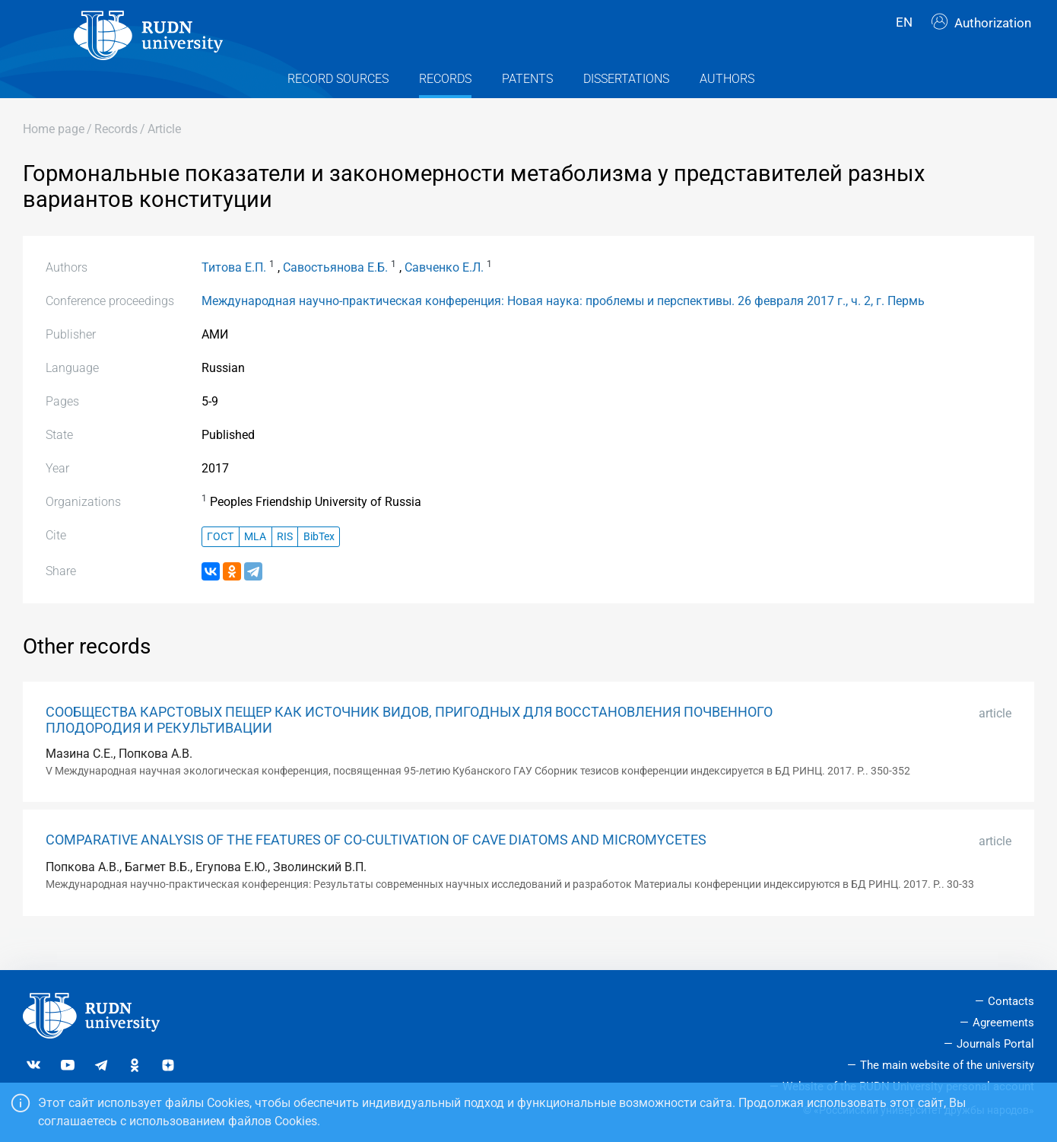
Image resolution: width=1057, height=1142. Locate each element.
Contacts (1011, 1001)
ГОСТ (220, 560)
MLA (255, 560)
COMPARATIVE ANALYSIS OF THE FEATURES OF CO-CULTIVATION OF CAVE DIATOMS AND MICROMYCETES (376, 863)
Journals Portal (995, 1044)
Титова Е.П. (234, 291)
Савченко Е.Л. (444, 291)
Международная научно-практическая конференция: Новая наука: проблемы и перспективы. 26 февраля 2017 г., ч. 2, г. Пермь (563, 324)
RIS (285, 560)
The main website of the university (947, 1065)
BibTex (319, 560)
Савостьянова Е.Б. (335, 291)
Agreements (1003, 1022)
